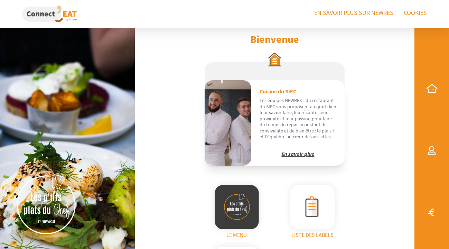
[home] (431, 88)
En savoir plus (297, 154)
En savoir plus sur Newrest (355, 13)
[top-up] (431, 212)
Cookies (415, 13)
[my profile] (431, 150)
